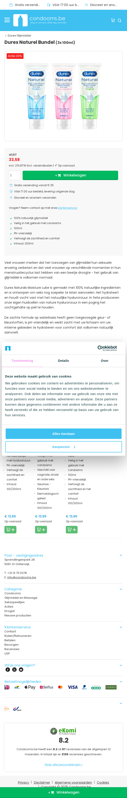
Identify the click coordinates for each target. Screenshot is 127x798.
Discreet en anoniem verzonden (106, 5)
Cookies (103, 782)
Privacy (23, 782)
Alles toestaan (63, 434)
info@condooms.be (21, 577)
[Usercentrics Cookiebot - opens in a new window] (102, 348)
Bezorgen (11, 645)
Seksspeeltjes (14, 602)
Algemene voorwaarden (73, 782)
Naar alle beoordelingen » (63, 764)
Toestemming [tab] (22, 360)
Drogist (9, 611)
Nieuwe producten (17, 615)
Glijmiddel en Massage (20, 598)
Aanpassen (63, 447)
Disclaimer (42, 782)
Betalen (10, 640)
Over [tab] (105, 360)
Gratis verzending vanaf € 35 (31, 5)
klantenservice (67, 208)
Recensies (12, 649)
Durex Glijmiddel (19, 35)
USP (7, 653)
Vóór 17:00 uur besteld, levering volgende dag (69, 5)
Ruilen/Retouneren (17, 636)
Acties (8, 606)
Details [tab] (63, 360)
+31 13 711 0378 (17, 573)
